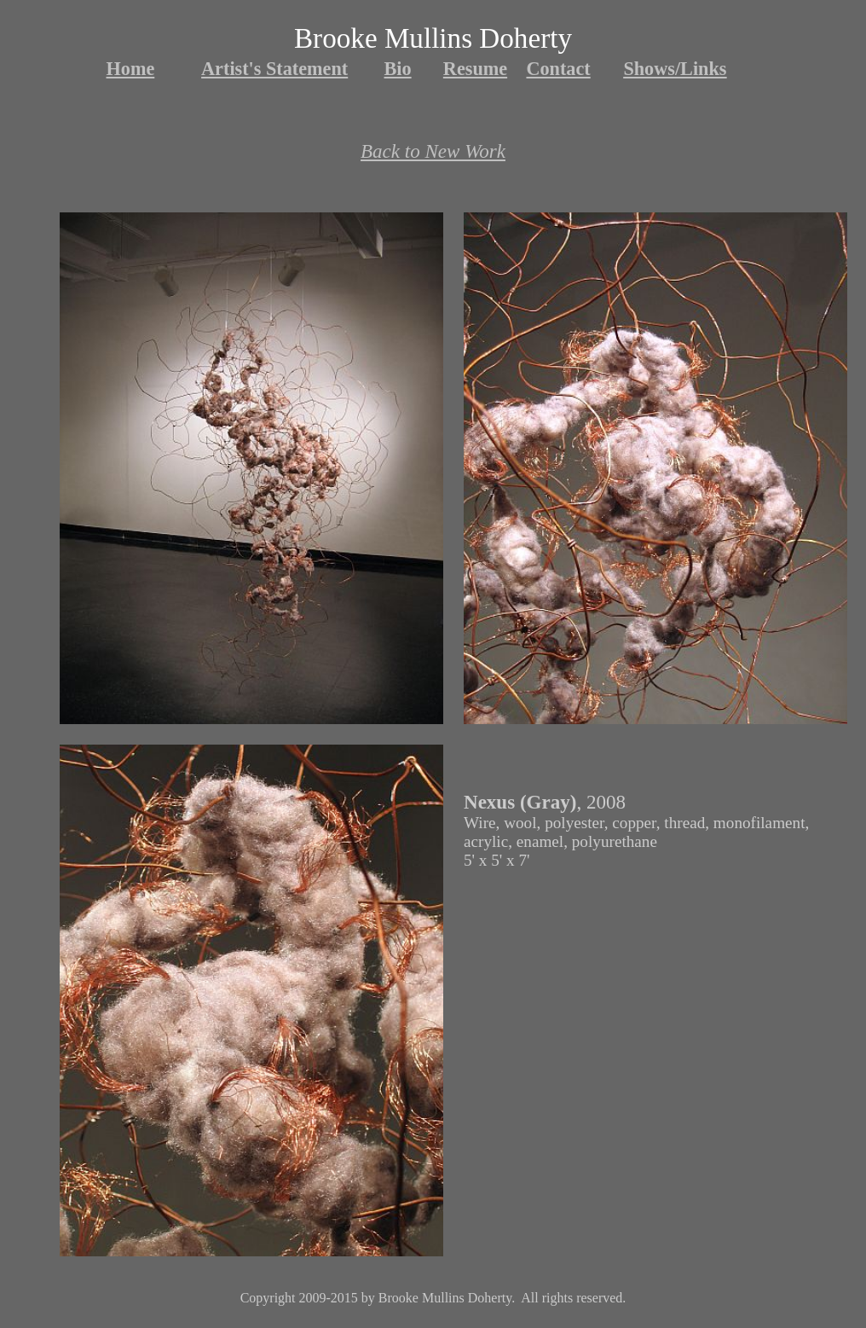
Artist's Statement (274, 68)
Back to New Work (433, 151)
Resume (475, 68)
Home (131, 68)
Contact (558, 68)
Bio (398, 68)
